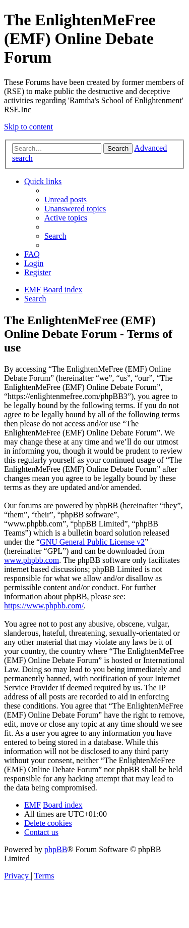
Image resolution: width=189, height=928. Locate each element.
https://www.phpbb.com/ (44, 605)
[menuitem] (65, 199)
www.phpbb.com (31, 560)
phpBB (55, 849)
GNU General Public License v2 (92, 542)
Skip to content (28, 126)
